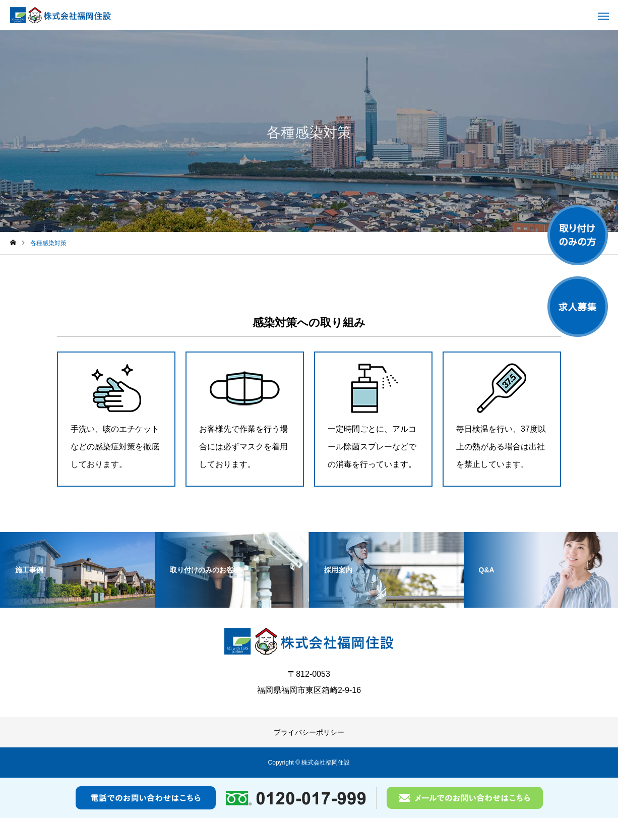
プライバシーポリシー (309, 732)
